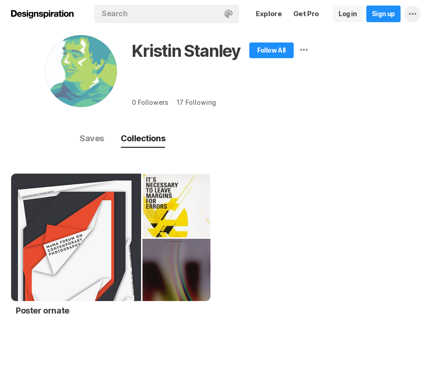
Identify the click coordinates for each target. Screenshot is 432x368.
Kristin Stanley (186, 51)
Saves (92, 138)
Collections (143, 138)
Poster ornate (42, 310)
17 (196, 102)
